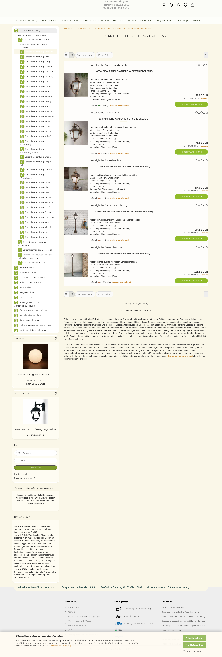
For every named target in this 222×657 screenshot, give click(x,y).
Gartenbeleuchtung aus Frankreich (32, 243)
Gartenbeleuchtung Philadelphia (32, 176)
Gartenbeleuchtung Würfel (35, 207)
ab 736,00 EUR (35, 435)
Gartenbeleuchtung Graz (34, 57)
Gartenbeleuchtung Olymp (35, 187)
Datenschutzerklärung (60, 646)
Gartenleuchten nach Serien (34, 40)
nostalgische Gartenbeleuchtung (109, 205)
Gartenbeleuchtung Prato (35, 106)
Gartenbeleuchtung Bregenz (36, 52)
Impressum (73, 607)
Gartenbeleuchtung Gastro (35, 192)
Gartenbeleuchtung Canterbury (32, 143)
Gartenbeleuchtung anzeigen (32, 35)
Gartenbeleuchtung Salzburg (36, 77)
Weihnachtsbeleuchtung (30, 330)
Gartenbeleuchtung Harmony (37, 217)
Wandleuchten (49, 20)
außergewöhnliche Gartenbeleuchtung (26, 304)
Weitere (197, 20)
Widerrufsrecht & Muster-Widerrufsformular (80, 623)
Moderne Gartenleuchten (95, 20)
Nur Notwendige (194, 645)
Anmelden (35, 467)
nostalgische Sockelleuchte (105, 160)
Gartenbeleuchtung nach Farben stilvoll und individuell (36, 256)
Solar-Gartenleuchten (124, 20)
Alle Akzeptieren (194, 638)
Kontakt (71, 612)
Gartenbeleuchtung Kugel (30, 310)
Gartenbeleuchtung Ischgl (35, 62)
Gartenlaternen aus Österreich (35, 250)
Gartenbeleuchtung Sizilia (35, 82)
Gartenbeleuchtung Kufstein (36, 72)
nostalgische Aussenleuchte (106, 247)
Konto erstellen (21, 474)
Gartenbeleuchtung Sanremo (37, 116)
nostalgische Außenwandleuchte (109, 65)
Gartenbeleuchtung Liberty (35, 101)
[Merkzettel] (185, 5)
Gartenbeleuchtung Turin (35, 126)
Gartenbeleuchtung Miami (35, 227)
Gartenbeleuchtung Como (35, 86)
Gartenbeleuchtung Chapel (35, 157)
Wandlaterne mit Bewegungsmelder (36, 429)
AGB (70, 630)
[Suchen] (164, 5)
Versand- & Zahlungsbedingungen (84, 616)
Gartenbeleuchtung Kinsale (36, 170)
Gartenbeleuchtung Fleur (35, 91)
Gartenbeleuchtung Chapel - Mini (36, 163)
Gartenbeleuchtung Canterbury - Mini (32, 150)
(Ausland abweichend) (119, 105)
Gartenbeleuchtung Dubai (35, 182)
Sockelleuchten (70, 20)
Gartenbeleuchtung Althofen (36, 136)
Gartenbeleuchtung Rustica (36, 111)
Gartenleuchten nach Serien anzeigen (34, 46)
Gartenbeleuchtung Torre (35, 121)
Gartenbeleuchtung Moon (35, 222)
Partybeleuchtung (26, 320)
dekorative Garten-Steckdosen (33, 325)
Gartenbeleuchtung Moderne (36, 202)
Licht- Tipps (182, 20)
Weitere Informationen (194, 651)
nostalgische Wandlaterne (105, 112)
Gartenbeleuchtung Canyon (36, 212)
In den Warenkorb (191, 104)
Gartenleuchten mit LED (32, 263)
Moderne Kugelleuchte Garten (35, 374)
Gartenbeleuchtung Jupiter (35, 197)
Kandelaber (146, 20)
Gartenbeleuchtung (26, 20)
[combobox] (85, 55)
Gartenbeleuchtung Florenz (36, 96)
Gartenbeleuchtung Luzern (35, 237)
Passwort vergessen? (24, 478)
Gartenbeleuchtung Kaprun (36, 67)
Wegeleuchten (164, 20)
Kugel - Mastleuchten (28, 315)
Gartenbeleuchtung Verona (35, 131)
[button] (171, 5)
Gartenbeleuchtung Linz (34, 232)
